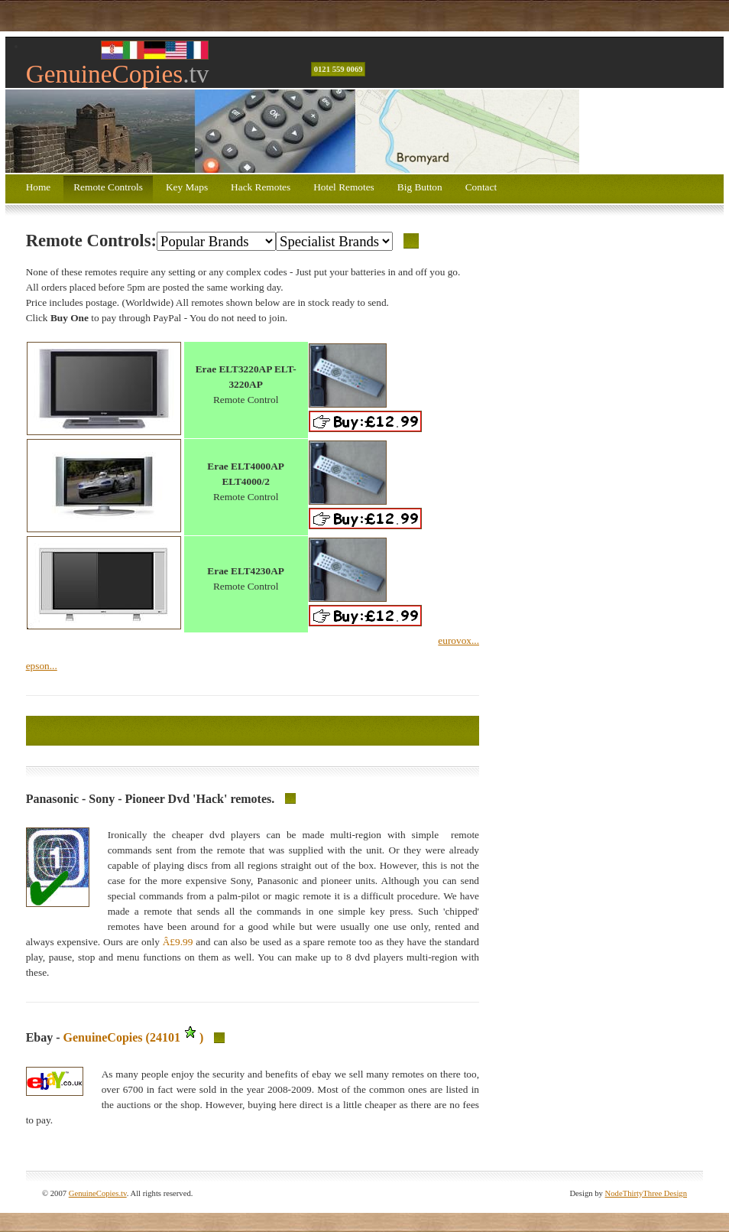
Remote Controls (108, 187)
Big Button (419, 187)
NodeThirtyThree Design (646, 1193)
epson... (41, 665)
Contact (481, 187)
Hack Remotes (260, 187)
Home (38, 187)
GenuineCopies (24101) (133, 1037)
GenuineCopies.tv (98, 1193)
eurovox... (458, 640)
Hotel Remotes (343, 187)
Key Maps (187, 187)
